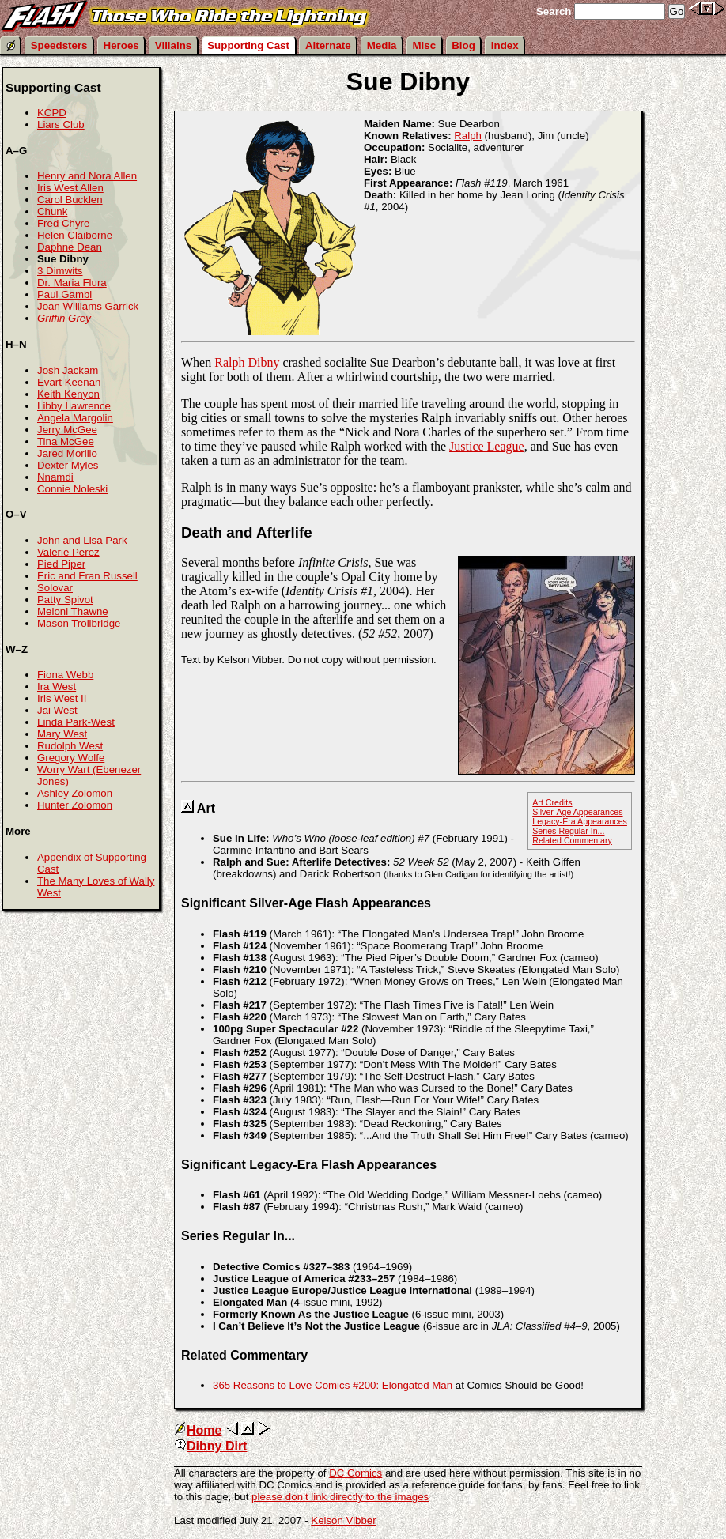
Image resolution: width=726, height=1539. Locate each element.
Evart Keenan (68, 382)
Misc (425, 45)
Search (553, 11)
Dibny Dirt (210, 1446)
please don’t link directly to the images (340, 1497)
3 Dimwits (60, 271)
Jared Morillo (67, 453)
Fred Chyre (63, 223)
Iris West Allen (70, 188)
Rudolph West (70, 746)
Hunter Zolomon (74, 805)
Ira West (56, 686)
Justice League (486, 446)
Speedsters (59, 45)
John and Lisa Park (82, 540)
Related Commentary (572, 840)
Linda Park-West (76, 722)
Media (382, 45)
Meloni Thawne (72, 611)
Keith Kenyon (68, 394)
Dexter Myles (67, 465)
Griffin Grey (64, 318)
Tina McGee (65, 441)
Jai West (57, 710)
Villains (173, 45)
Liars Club (61, 124)
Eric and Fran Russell (87, 576)
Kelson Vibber (343, 1520)
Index (505, 45)
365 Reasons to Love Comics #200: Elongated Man (332, 1385)
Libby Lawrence (74, 406)
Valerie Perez (68, 552)
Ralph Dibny (246, 362)
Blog (463, 45)
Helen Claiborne (74, 235)
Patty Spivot (65, 599)
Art (206, 808)
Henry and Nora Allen (87, 176)
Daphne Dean (69, 247)
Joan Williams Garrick (87, 306)
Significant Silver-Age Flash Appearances (306, 903)
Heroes (121, 45)
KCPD (51, 113)
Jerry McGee (67, 430)
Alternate (328, 45)
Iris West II (61, 698)
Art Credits (552, 802)
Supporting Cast (248, 45)
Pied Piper (61, 564)
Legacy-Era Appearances (579, 821)
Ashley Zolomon (74, 793)
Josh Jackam (67, 370)
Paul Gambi (64, 294)
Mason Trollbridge (78, 623)
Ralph (468, 135)
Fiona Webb (65, 675)
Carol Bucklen (70, 200)
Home (197, 1430)
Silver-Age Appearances (577, 812)
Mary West (62, 734)
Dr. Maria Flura (72, 283)
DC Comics (355, 1473)
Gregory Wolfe (70, 758)
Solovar (55, 588)
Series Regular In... (568, 831)
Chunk (52, 211)
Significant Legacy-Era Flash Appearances (309, 1164)
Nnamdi (55, 477)
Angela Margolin (75, 418)
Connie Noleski (72, 489)
